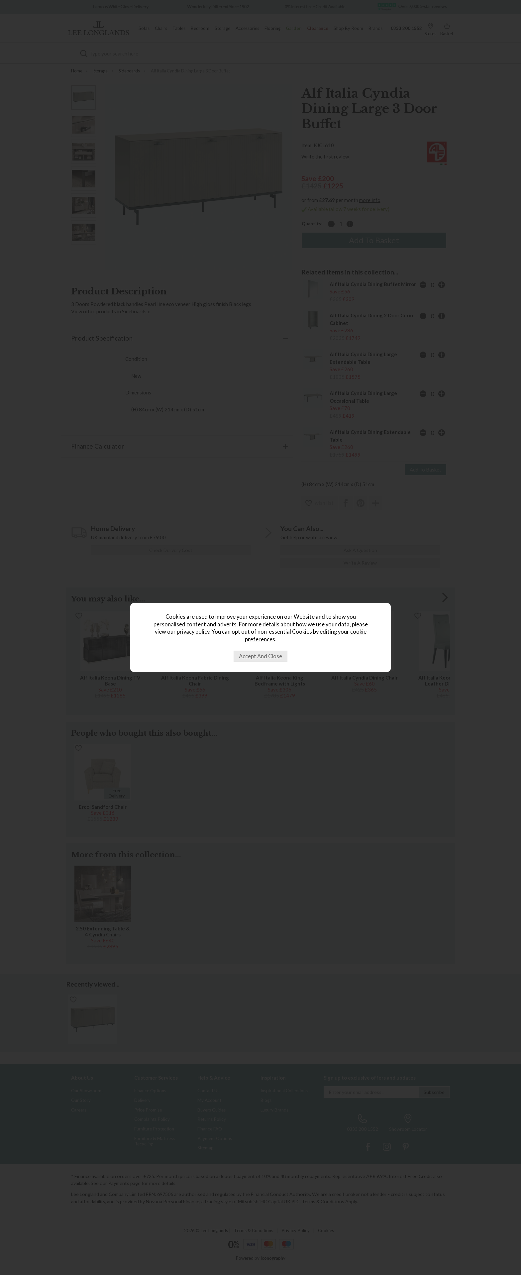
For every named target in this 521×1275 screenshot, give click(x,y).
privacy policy (193, 631)
